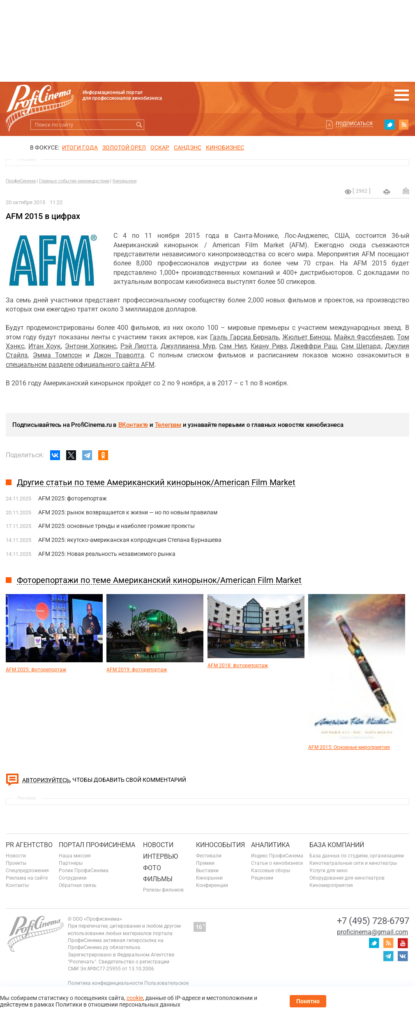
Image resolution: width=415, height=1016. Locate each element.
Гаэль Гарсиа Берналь (244, 337)
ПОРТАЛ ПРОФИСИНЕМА (97, 845)
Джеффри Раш (313, 346)
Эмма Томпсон (57, 355)
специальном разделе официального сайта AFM (80, 365)
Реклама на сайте (27, 878)
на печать (386, 192)
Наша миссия (75, 856)
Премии (205, 863)
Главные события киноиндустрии (74, 181)
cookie (135, 998)
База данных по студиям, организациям (356, 856)
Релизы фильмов (163, 890)
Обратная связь (78, 885)
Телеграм (168, 425)
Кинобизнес (225, 147)
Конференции (212, 885)
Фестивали (208, 856)
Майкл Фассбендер (364, 337)
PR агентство (29, 845)
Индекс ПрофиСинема (277, 856)
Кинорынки (124, 181)
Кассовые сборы (270, 870)
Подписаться (354, 124)
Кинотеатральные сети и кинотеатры (353, 863)
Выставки (207, 870)
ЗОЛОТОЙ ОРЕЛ (124, 147)
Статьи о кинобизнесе (277, 863)
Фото (152, 868)
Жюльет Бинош (306, 337)
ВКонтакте (133, 425)
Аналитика (270, 845)
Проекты (16, 863)
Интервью (160, 856)
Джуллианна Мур (188, 346)
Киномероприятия (331, 885)
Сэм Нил (233, 346)
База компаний (336, 845)
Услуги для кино (328, 870)
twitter (389, 124)
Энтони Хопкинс (90, 346)
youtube (402, 942)
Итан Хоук (44, 346)
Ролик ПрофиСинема (83, 870)
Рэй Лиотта (138, 346)
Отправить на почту (406, 190)
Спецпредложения (27, 870)
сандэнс (187, 147)
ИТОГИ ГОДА (80, 147)
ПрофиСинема (21, 181)
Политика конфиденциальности (105, 983)
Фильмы (158, 879)
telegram (388, 956)
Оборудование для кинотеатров (347, 878)
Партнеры (71, 863)
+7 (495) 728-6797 (373, 921)
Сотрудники (73, 878)
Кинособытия (220, 845)
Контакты (17, 885)
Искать (139, 125)
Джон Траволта (119, 355)
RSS (403, 124)
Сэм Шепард (361, 346)
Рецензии (262, 878)
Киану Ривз (269, 346)
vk (402, 956)
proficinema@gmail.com (372, 932)
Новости (16, 856)
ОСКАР (159, 147)
